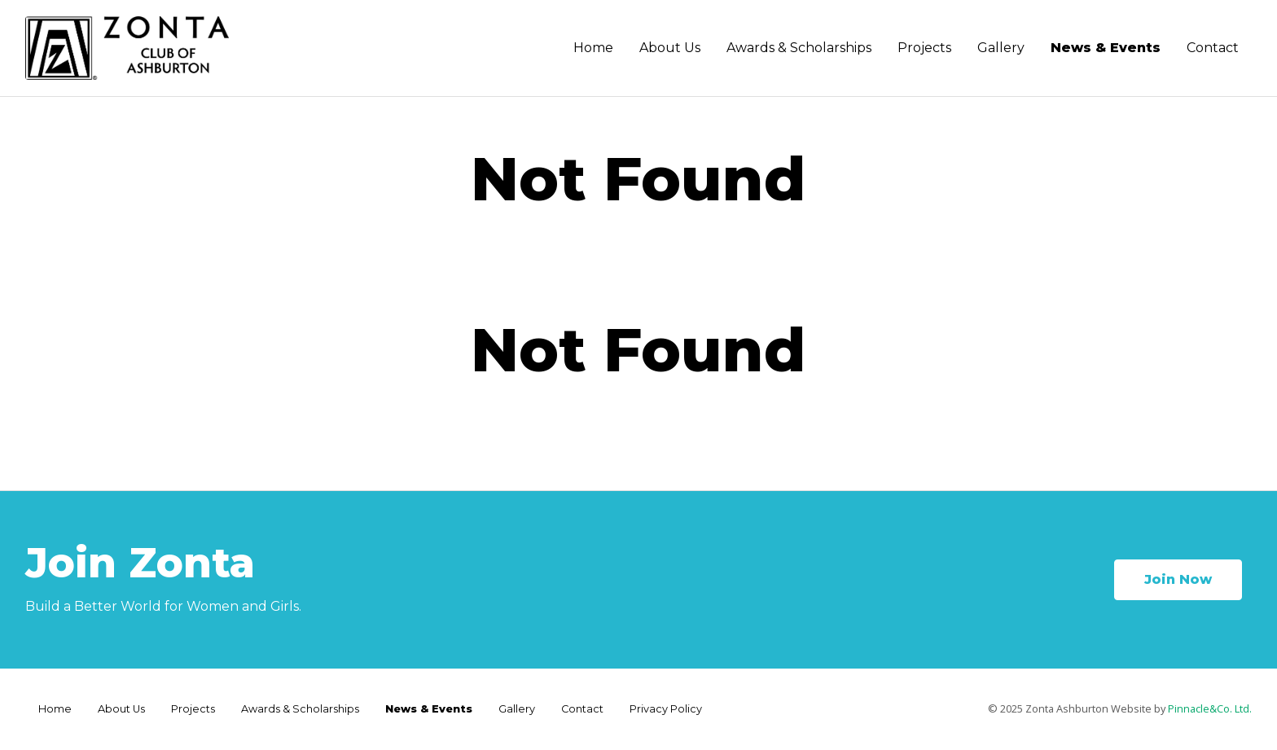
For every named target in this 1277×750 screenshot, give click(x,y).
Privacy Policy (666, 709)
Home (593, 47)
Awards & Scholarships (798, 47)
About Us (669, 47)
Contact (1213, 47)
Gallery (1001, 47)
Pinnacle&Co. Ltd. (1210, 708)
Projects (924, 47)
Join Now (1178, 579)
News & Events (1106, 47)
